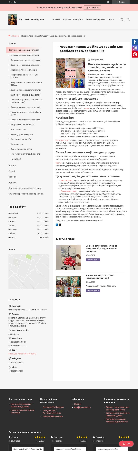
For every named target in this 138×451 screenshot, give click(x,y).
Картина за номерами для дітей (25, 95)
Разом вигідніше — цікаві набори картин (26, 113)
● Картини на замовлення (22, 124)
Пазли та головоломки (21, 149)
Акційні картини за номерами (24, 70)
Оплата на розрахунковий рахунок (26, 194)
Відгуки (12, 182)
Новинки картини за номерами (25, 55)
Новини (15, 36)
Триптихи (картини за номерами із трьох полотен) (26, 101)
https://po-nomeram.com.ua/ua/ (22, 354)
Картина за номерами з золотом (25, 65)
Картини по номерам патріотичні (26, 90)
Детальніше (92, 7)
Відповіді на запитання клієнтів (24, 188)
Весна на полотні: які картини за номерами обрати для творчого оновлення (101, 248)
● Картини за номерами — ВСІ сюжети (24, 76)
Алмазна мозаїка (18, 129)
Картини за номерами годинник (25, 120)
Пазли (58, 163)
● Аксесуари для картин (22, 134)
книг (87, 108)
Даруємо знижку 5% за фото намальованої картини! (100, 276)
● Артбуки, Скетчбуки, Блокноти (25, 154)
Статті (11, 171)
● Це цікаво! (16, 159)
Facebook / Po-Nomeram (53, 407)
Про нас (12, 177)
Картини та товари (72, 19)
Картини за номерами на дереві (25, 107)
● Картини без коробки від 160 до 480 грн (26, 83)
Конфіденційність (82, 407)
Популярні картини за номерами (25, 60)
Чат (126, 443)
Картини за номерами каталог (23, 50)
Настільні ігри (62, 140)
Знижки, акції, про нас (95, 19)
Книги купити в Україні (21, 139)
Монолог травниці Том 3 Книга (68, 449)
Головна (56, 19)
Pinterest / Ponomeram (53, 416)
